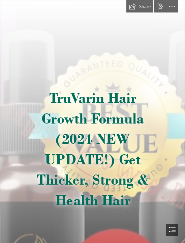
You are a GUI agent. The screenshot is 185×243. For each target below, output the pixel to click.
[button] (139, 6)
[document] (92, 121)
